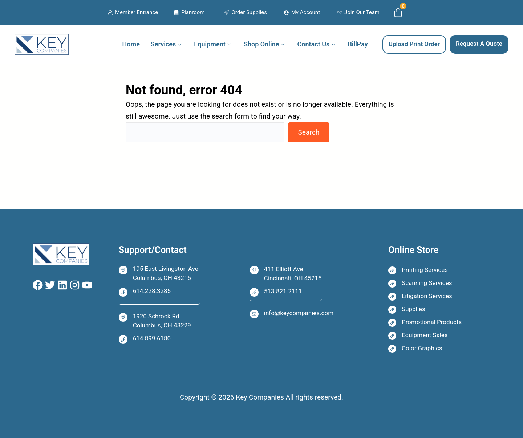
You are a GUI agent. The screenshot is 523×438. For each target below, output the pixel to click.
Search (308, 132)
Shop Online (261, 44)
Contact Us (313, 44)
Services (163, 44)
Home (131, 44)
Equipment (209, 44)
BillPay (358, 44)
